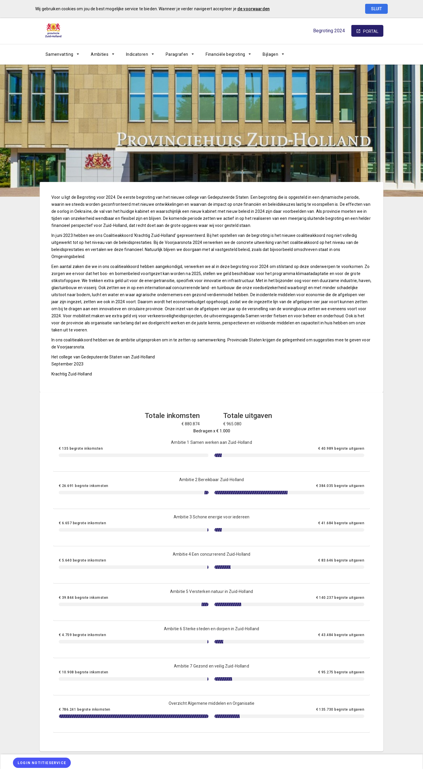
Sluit (376, 8)
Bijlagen (270, 54)
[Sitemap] (332, 54)
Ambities (99, 54)
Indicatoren (137, 54)
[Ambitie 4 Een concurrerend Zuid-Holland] (211, 565)
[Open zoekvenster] (376, 54)
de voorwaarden (253, 8)
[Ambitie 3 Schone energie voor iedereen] (211, 527)
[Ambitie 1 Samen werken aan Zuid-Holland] (211, 453)
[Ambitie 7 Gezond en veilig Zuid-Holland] (211, 676)
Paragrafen (177, 54)
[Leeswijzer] (363, 54)
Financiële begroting (225, 54)
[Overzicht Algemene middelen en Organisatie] (211, 714)
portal (370, 31)
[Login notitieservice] (42, 763)
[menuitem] (62, 54)
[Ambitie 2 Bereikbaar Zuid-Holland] (211, 490)
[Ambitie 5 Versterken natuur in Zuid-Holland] (211, 602)
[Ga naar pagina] (348, 54)
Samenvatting (59, 54)
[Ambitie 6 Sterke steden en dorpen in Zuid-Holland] (211, 639)
